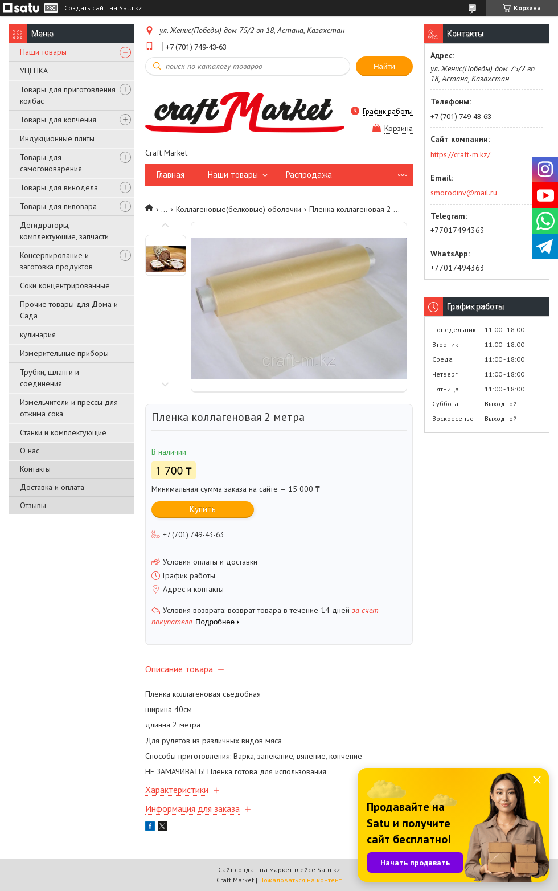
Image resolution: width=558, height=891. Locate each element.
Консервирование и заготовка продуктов (56, 261)
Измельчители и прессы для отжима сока (69, 408)
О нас (29, 450)
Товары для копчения (58, 120)
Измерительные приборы (64, 353)
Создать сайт (85, 8)
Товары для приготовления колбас (68, 95)
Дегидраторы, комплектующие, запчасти (64, 231)
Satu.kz (328, 869)
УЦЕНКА (34, 71)
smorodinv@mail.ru (463, 192)
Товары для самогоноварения (51, 163)
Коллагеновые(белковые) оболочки (238, 209)
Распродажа (309, 174)
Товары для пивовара (58, 206)
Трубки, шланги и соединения (49, 378)
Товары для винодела (59, 187)
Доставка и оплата (52, 487)
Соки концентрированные (65, 285)
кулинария (38, 334)
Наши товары (43, 52)
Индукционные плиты (57, 138)
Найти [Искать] (384, 66)
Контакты (35, 469)
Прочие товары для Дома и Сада (69, 310)
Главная (170, 174)
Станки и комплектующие (63, 432)
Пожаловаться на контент (300, 880)
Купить (203, 509)
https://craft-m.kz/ (460, 154)
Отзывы (33, 505)
